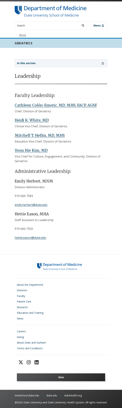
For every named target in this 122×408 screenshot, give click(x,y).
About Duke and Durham (31, 342)
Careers (21, 331)
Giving (20, 337)
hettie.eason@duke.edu (30, 238)
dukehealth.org (73, 395)
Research (22, 307)
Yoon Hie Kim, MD (31, 150)
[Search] (83, 25)
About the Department (30, 284)
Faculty (21, 296)
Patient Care (24, 301)
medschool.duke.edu (27, 395)
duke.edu (51, 395)
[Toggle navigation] (98, 25)
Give (61, 377)
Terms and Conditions (30, 348)
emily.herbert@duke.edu (31, 205)
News (20, 318)
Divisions (22, 290)
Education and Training (30, 312)
